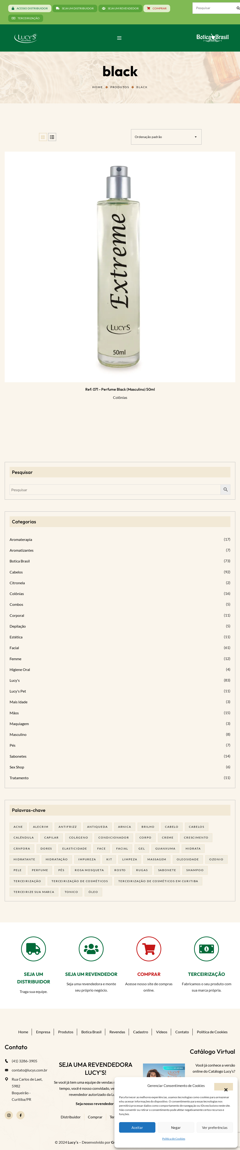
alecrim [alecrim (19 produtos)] (40, 826)
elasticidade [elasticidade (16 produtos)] (74, 848)
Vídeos (161, 1032)
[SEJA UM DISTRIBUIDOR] (33, 948)
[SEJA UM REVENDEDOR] (91, 948)
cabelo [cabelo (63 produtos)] (172, 826)
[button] (223, 1086)
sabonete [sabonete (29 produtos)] (167, 870)
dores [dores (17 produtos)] (46, 848)
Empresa (43, 1032)
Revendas (117, 1032)
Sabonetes (18, 756)
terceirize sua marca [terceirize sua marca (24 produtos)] (34, 892)
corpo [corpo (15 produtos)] (145, 837)
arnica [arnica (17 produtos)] (124, 826)
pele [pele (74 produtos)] (18, 870)
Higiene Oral (20, 669)
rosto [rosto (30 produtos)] (120, 870)
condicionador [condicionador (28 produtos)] (113, 837)
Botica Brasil (20, 561)
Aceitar (137, 1127)
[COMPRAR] (148, 948)
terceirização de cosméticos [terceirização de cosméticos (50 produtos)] (80, 881)
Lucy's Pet (18, 691)
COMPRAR (149, 974)
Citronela (17, 583)
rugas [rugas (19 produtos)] (142, 870)
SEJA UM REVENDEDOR (91, 974)
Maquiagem (19, 723)
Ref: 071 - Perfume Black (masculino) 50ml (120, 389)
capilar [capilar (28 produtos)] (51, 837)
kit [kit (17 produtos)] (109, 859)
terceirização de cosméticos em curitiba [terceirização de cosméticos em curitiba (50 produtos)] (158, 881)
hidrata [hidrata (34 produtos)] (193, 848)
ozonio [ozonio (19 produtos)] (216, 859)
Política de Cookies (173, 1138)
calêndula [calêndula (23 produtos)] (24, 837)
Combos (16, 604)
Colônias (120, 397)
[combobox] (166, 137)
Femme (15, 658)
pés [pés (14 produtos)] (61, 870)
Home (97, 87)
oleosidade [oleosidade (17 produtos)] (188, 859)
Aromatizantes (22, 550)
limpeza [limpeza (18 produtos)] (129, 859)
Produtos (119, 87)
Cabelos (16, 572)
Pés (12, 745)
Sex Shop (17, 767)
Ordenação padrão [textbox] (148, 137)
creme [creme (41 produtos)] (168, 837)
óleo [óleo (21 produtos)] (93, 892)
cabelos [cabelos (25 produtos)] (196, 826)
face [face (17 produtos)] (101, 848)
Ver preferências (215, 1127)
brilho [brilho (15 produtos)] (148, 826)
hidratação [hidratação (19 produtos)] (57, 859)
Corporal (17, 615)
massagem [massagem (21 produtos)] (156, 859)
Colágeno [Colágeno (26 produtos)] (78, 837)
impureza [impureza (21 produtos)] (87, 859)
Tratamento (19, 777)
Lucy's (15, 680)
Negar (176, 1127)
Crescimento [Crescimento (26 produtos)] (196, 837)
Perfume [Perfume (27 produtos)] (40, 870)
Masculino (18, 734)
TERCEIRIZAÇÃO (206, 974)
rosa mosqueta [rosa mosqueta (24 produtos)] (89, 870)
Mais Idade (18, 702)
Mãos (14, 713)
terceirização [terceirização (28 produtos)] (27, 881)
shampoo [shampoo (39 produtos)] (195, 870)
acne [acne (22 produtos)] (18, 826)
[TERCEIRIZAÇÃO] (206, 948)
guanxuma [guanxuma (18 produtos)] (165, 848)
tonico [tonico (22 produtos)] (71, 892)
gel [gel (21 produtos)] (142, 848)
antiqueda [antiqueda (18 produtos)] (97, 826)
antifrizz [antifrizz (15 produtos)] (68, 826)
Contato (182, 1032)
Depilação (18, 626)
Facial (14, 647)
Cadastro (140, 1032)
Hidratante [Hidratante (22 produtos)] (24, 859)
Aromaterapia (21, 539)
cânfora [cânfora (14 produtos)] (22, 848)
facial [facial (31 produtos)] (122, 848)
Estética (16, 637)
